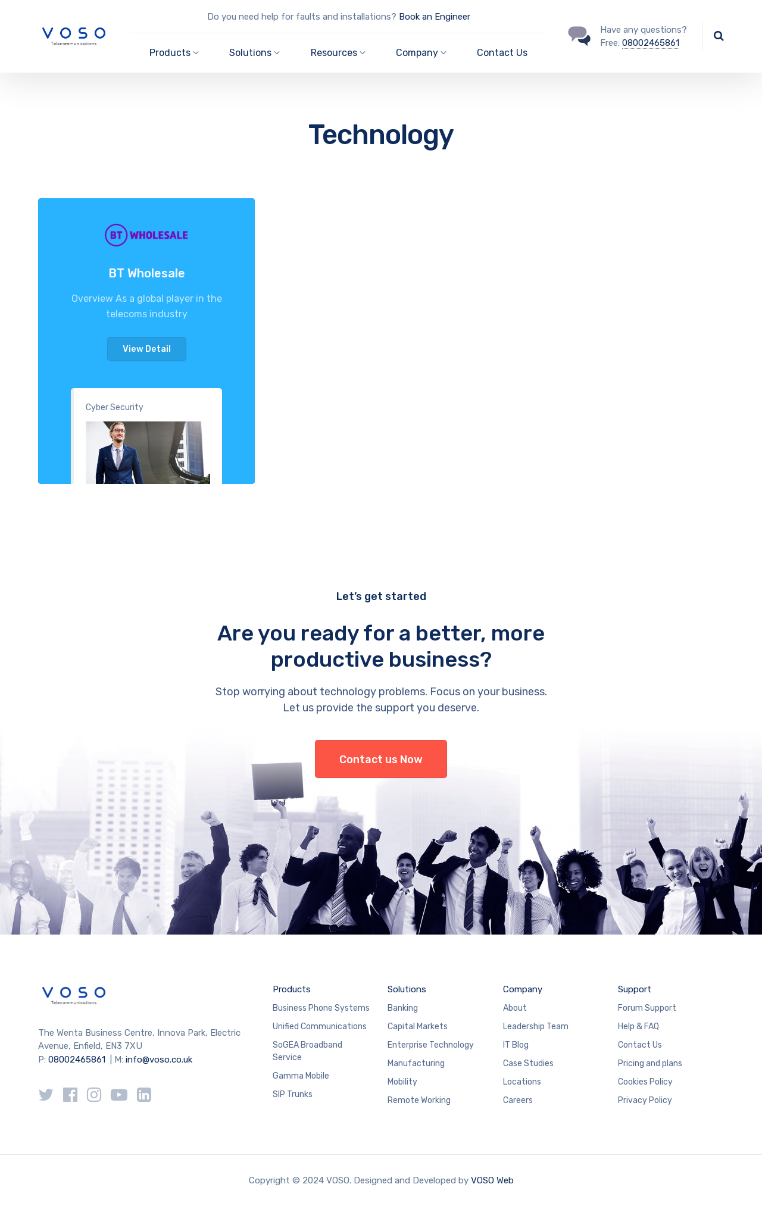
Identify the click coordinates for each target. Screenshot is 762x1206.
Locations (522, 1082)
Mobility (402, 1082)
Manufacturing (416, 1063)
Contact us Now (381, 759)
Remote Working (419, 1100)
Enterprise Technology (431, 1045)
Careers (518, 1100)
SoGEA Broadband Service (307, 1051)
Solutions (407, 989)
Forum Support (647, 1008)
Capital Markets (418, 1026)
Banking (403, 1008)
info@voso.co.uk (159, 1059)
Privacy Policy (645, 1100)
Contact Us (502, 52)
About (515, 1008)
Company (522, 989)
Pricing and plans (650, 1063)
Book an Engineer (434, 16)
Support (634, 989)
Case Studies (528, 1063)
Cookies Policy (645, 1082)
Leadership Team (536, 1026)
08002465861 (650, 43)
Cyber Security (114, 407)
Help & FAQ (638, 1026)
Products (292, 989)
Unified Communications (320, 1026)
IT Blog (516, 1045)
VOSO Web (492, 1180)
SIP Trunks (293, 1094)
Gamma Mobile (301, 1076)
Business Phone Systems (321, 1008)
